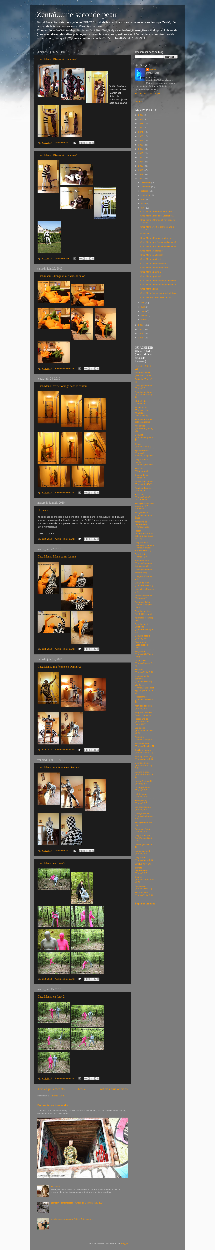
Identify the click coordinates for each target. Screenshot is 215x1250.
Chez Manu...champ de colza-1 (155, 267)
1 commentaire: (62, 142)
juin (143, 208)
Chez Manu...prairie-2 (150, 272)
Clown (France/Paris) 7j (143, 445)
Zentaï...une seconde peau (77, 14)
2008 (141, 329)
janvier (144, 319)
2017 (141, 149)
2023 (141, 123)
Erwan (152, 69)
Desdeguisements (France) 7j (143, 386)
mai (143, 302)
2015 (141, 157)
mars (143, 311)
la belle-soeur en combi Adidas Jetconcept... (72, 1219)
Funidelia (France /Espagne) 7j (143, 596)
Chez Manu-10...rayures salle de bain (158, 293)
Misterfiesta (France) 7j (140, 402)
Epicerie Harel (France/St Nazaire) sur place (144, 453)
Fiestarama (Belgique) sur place (141, 645)
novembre (146, 186)
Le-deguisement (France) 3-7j (143, 788)
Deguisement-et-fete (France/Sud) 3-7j (143, 838)
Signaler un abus (145, 903)
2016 (141, 153)
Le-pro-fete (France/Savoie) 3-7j (144, 663)
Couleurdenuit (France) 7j (141, 476)
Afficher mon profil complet (148, 93)
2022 (141, 127)
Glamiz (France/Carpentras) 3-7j (144, 879)
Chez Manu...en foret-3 (51, 863)
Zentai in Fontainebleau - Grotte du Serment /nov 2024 (77, 1203)
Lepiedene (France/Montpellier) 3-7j (144, 730)
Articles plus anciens (114, 1089)
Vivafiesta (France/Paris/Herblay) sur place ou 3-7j (144, 689)
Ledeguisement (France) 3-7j (142, 852)
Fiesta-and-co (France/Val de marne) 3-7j (142, 721)
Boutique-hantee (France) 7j (143, 489)
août (143, 199)
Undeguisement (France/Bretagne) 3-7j (144, 816)
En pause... (56, 1186)
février (144, 315)
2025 (141, 115)
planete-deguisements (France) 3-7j (141, 870)
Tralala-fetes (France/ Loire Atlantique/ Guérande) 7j (141, 411)
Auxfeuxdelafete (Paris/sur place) (143, 373)
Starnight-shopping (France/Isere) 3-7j (144, 757)
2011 (141, 174)
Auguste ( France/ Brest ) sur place (143, 713)
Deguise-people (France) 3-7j (142, 637)
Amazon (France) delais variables (143, 420)
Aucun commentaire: (65, 368)
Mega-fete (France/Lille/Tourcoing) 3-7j (144, 654)
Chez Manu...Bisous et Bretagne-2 (58, 59)
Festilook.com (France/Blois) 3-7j (144, 893)
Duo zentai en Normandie (52, 1105)
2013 (141, 166)
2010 (141, 178)
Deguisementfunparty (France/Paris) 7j (144, 394)
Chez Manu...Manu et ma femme (57, 556)
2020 (141, 136)
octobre (145, 191)
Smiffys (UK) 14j (143, 864)
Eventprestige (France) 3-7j (141, 801)
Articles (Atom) (58, 1095)
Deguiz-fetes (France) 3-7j (141, 555)
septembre (146, 195)
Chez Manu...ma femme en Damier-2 (59, 666)
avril (143, 307)
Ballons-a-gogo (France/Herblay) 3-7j (144, 774)
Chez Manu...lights (149, 289)
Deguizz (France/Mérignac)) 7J (144, 437)
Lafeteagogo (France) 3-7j (141, 795)
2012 (141, 170)
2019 (141, 140)
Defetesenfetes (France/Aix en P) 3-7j (143, 765)
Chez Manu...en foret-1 (151, 259)
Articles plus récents (51, 1089)
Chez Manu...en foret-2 (51, 996)
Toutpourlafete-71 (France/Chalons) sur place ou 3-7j (143, 563)
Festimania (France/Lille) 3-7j (143, 887)
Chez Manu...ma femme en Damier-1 (59, 767)
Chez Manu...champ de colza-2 (155, 263)
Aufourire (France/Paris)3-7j (143, 738)
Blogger (124, 1243)
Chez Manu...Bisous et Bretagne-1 (58, 155)
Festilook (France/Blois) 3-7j (144, 670)
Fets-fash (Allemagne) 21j (142, 469)
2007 (141, 333)
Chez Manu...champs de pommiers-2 (158, 280)
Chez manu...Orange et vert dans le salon (61, 276)
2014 (141, 162)
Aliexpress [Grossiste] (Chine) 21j (144, 428)
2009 (141, 325)
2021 (141, 132)
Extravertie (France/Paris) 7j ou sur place (143, 497)
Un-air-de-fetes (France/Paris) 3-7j (144, 584)
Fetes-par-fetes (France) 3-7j (142, 830)
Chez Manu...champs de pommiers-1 (158, 284)
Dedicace (43, 510)
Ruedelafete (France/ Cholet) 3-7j (144, 699)
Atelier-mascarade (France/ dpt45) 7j (144, 482)
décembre (146, 182)
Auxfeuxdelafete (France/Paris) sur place (143, 604)
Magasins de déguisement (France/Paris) (142, 524)
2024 (141, 119)
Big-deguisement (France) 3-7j (143, 808)
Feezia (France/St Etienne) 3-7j (143, 782)
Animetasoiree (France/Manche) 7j (144, 744)
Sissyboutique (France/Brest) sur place (143, 515)
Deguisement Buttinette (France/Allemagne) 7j (144, 628)
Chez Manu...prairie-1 (150, 276)
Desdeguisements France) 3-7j (143, 570)
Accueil (82, 1089)
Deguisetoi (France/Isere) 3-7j (144, 858)
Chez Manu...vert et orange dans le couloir (62, 386)
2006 (141, 337)
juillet (144, 203)
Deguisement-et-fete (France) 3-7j (143, 612)
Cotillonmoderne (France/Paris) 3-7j (144, 751)
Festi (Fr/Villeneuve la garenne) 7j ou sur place (144, 506)
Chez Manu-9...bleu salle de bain (156, 297)
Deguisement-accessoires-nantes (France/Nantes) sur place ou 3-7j (144, 546)
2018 (141, 145)
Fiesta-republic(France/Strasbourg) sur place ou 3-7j (144, 535)
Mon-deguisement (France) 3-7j (143, 707)
